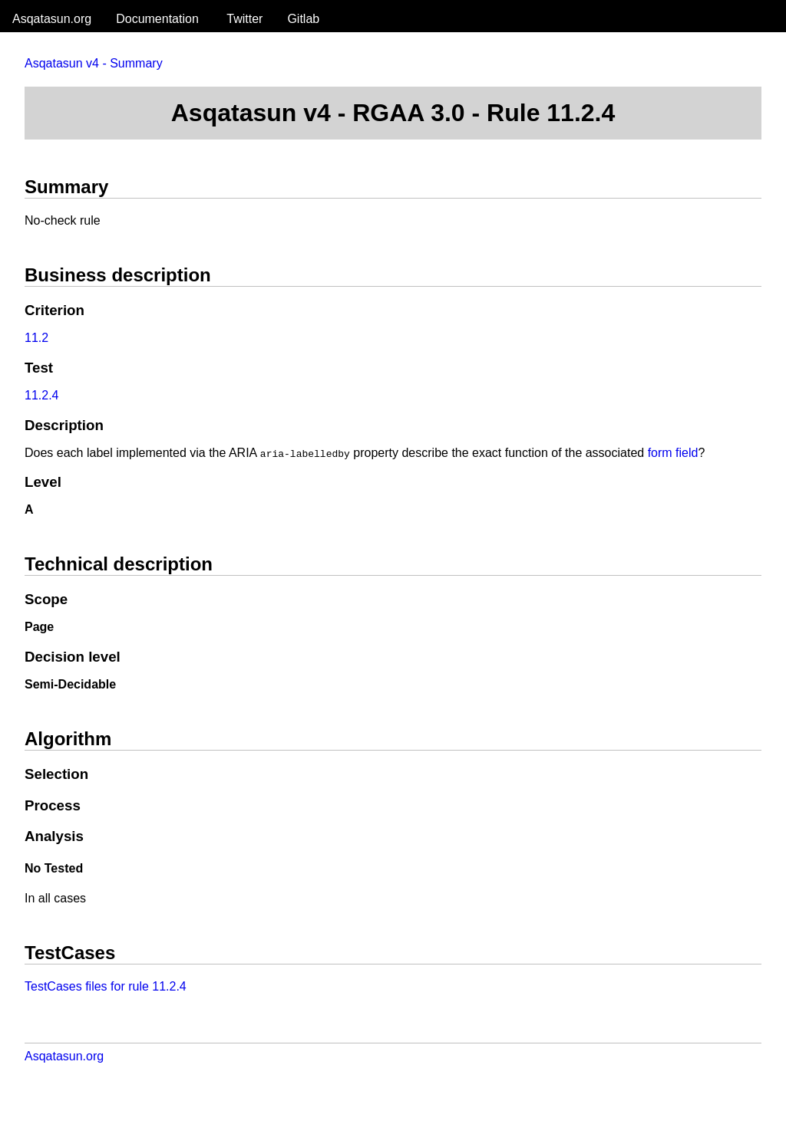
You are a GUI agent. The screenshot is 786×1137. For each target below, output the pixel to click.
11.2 (36, 337)
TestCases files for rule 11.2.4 (106, 986)
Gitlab (303, 18)
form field (673, 452)
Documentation (157, 18)
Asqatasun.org (51, 18)
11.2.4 (41, 395)
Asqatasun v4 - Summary (94, 63)
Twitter (244, 18)
